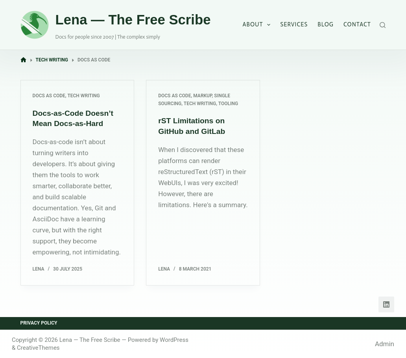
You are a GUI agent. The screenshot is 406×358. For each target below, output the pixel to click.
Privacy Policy (38, 323)
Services (294, 24)
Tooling (228, 103)
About (258, 25)
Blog (325, 24)
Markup (202, 95)
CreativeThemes (38, 347)
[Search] (383, 25)
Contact (357, 24)
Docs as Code (49, 95)
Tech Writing (83, 95)
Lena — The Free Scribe (133, 19)
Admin (384, 344)
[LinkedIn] (386, 304)
